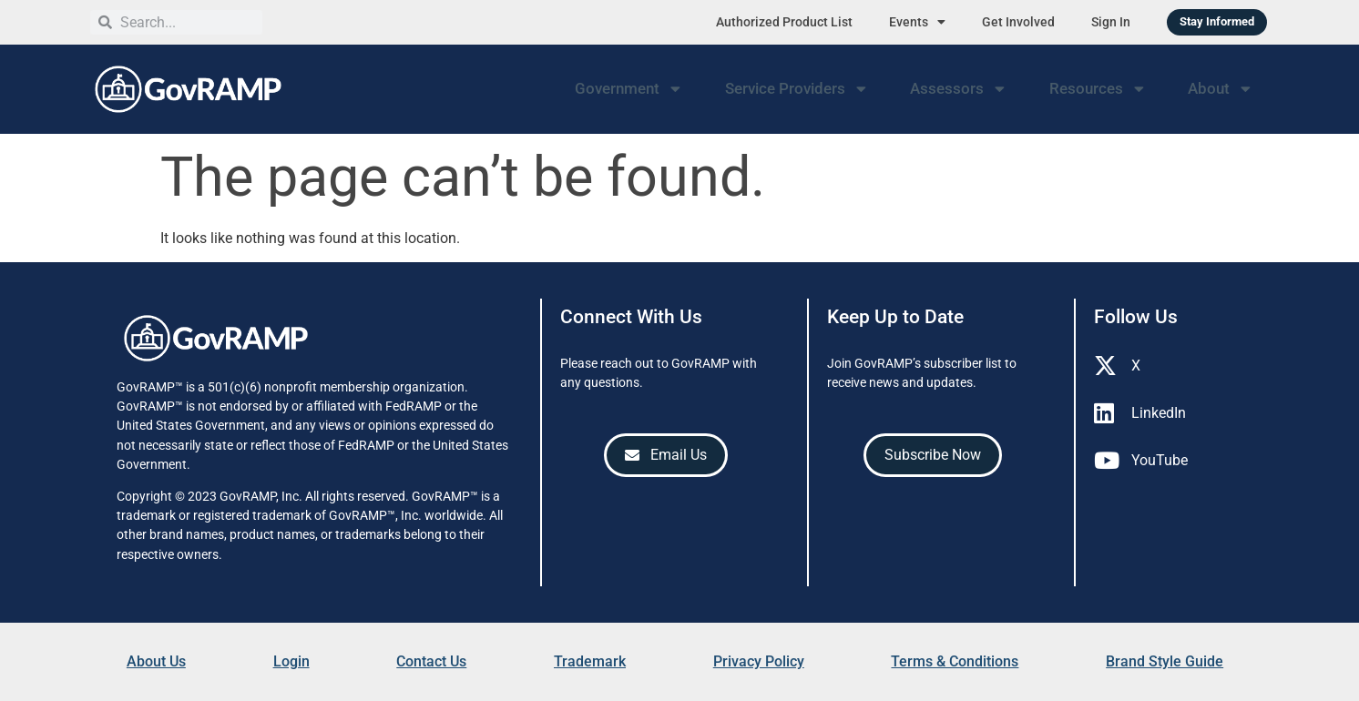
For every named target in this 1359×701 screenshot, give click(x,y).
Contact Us (431, 661)
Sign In (1110, 22)
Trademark (590, 661)
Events (917, 22)
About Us (156, 661)
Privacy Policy (758, 661)
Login (291, 661)
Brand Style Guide (1164, 661)
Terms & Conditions (954, 661)
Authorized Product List (784, 22)
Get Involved (1018, 22)
